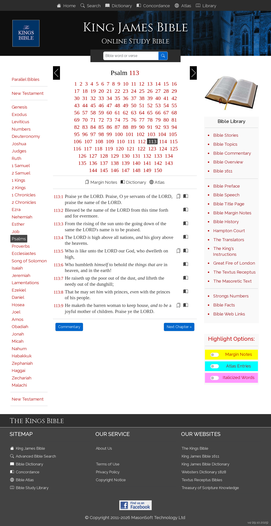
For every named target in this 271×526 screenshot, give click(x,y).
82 (77, 127)
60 (109, 113)
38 (142, 98)
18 (85, 91)
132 (147, 156)
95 (77, 134)
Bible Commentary (232, 153)
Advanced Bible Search (33, 456)
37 (134, 98)
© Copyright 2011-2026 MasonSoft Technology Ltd (135, 517)
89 (134, 127)
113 (152, 141)
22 (117, 91)
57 (85, 113)
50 (134, 105)
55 (173, 105)
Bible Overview (228, 161)
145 (104, 170)
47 (109, 105)
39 (150, 98)
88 (126, 127)
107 (88, 141)
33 (101, 98)
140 (136, 163)
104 (162, 134)
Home (67, 5)
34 (109, 98)
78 (150, 120)
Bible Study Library (29, 487)
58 (93, 113)
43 (77, 105)
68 (173, 113)
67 (166, 113)
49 (126, 105)
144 (93, 170)
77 (142, 120)
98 (101, 134)
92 (158, 127)
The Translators (228, 239)
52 (150, 105)
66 (158, 113)
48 (117, 105)
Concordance (154, 5)
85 (101, 127)
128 (104, 156)
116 (77, 149)
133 (158, 156)
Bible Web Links (229, 313)
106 (77, 141)
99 (109, 134)
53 (158, 105)
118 (98, 149)
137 (104, 163)
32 (93, 98)
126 (82, 156)
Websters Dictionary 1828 (203, 472)
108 (99, 141)
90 (142, 127)
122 (141, 149)
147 (125, 170)
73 (109, 120)
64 (142, 113)
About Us (104, 448)
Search (91, 5)
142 (158, 163)
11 (134, 84)
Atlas (183, 5)
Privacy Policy (107, 472)
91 (150, 127)
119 (109, 149)
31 (85, 98)
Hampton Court (229, 230)
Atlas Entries (238, 365)
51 (142, 105)
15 (166, 84)
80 (166, 120)
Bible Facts (224, 304)
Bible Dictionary (27, 464)
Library (206, 5)
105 (172, 134)
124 (163, 149)
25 (142, 91)
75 (126, 120)
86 (109, 127)
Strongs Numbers (231, 295)
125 (173, 149)
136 (93, 163)
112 (141, 141)
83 (85, 127)
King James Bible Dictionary (205, 464)
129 (114, 156)
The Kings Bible (194, 448)
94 (173, 127)
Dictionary (119, 5)
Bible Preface (226, 186)
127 (93, 156)
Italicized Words (239, 377)
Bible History (226, 221)
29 (173, 91)
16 (173, 84)
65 (150, 113)
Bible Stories (225, 135)
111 (131, 141)
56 (77, 113)
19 (93, 91)
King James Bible (28, 448)
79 (158, 120)
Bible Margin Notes (232, 212)
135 (82, 163)
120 (119, 149)
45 (93, 105)
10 (126, 84)
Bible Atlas (22, 480)
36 (126, 98)
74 (117, 120)
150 (157, 170)
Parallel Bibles (25, 79)
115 (173, 141)
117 (88, 149)
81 (173, 120)
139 (125, 163)
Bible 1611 (222, 170)
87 (117, 127)
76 (134, 120)
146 (114, 170)
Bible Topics (225, 144)
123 (152, 149)
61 (117, 113)
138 (114, 163)
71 (93, 120)
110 (120, 141)
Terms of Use (107, 464)
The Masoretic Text (232, 281)
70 (85, 120)
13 (150, 84)
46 (101, 105)
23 (126, 91)
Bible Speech (226, 194)
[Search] (130, 56)
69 (77, 120)
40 (158, 98)
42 (173, 98)
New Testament (28, 93)
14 (158, 84)
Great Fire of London (234, 263)
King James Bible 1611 (200, 456)
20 (101, 91)
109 (110, 141)
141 (147, 163)
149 (147, 170)
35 (117, 98)
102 (140, 134)
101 (129, 134)
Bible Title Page (228, 203)
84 (93, 127)
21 (109, 91)
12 (142, 84)
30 (77, 98)
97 (93, 134)
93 (166, 127)
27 (158, 91)
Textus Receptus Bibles (201, 480)
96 (85, 134)
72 (101, 120)
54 (166, 105)
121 (130, 149)
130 (125, 156)
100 (118, 134)
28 (166, 91)
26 (150, 91)
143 (168, 163)
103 (151, 134)
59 (101, 113)
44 (85, 105)
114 (163, 141)
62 (126, 113)
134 (168, 156)
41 (166, 98)
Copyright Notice (111, 480)
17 (77, 91)
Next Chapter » (179, 327)
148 (136, 170)
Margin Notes (238, 354)
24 (134, 91)
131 (136, 156)
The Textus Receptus (234, 272)
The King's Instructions (225, 251)
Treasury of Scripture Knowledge (210, 487)
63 (134, 113)
